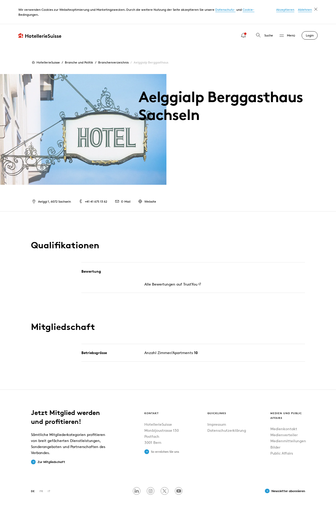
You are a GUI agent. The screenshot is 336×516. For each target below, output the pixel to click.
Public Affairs (281, 453)
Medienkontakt (283, 429)
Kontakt (151, 413)
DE (33, 491)
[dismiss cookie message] (316, 9)
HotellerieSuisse (45, 62)
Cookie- (248, 10)
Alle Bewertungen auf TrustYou (171, 284)
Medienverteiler (284, 435)
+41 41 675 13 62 (92, 201)
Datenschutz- (225, 10)
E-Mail (122, 201)
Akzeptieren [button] (285, 10)
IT (49, 491)
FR (41, 491)
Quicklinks (216, 413)
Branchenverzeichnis (113, 62)
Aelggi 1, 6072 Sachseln (51, 201)
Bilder (275, 447)
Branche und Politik (79, 62)
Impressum (216, 424)
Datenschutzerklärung (226, 430)
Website (146, 201)
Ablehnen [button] (305, 10)
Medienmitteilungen (288, 441)
